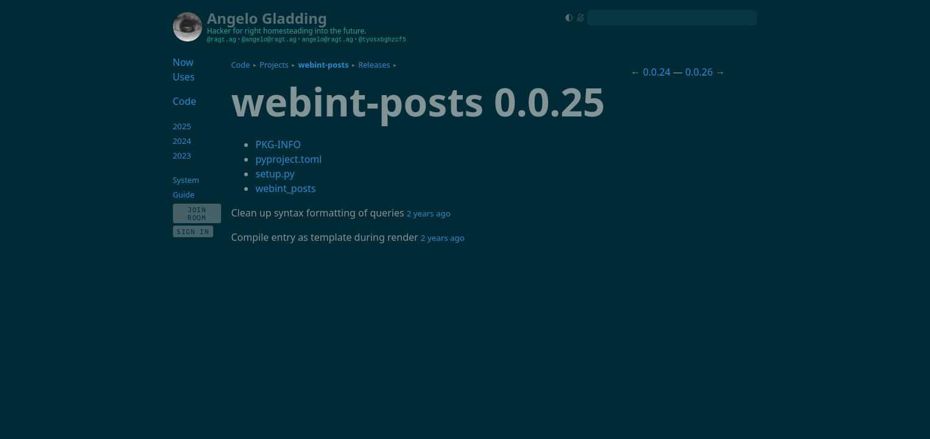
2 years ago (429, 213)
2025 (182, 126)
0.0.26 (699, 72)
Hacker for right (234, 31)
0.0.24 (657, 72)
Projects (274, 64)
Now (183, 62)
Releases (374, 64)
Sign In (193, 231)
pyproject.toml (288, 159)
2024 (182, 140)
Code (240, 64)
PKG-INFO (277, 144)
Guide (184, 194)
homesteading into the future (313, 31)
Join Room (197, 213)
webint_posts (285, 188)
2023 (182, 155)
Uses (184, 77)
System (186, 179)
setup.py (274, 173)
